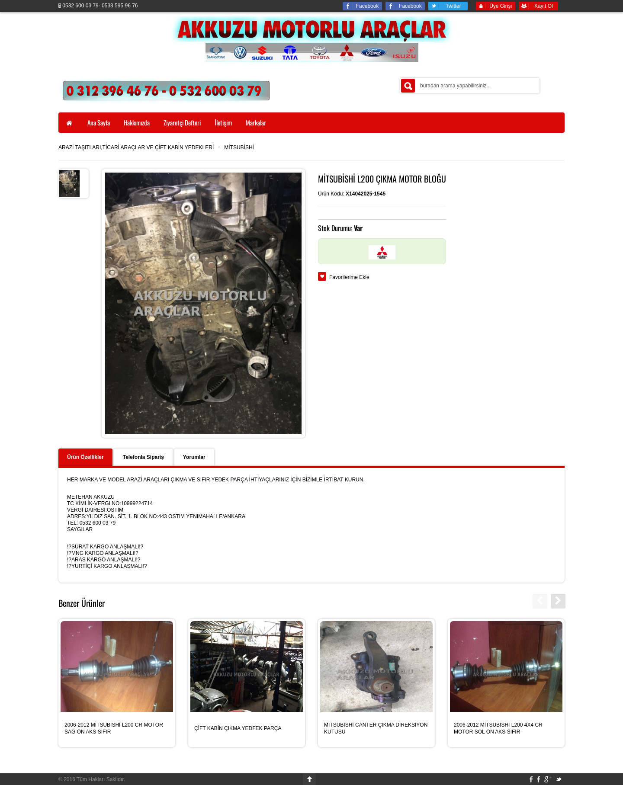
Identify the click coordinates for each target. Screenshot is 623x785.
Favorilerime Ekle (349, 277)
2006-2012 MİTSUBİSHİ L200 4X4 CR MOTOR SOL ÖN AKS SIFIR (498, 728)
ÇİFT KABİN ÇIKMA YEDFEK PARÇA (237, 728)
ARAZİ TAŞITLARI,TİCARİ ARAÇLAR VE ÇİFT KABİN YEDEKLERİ (136, 147)
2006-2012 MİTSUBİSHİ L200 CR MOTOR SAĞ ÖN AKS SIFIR (113, 728)
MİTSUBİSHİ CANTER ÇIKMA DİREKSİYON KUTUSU (375, 728)
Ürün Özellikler (85, 457)
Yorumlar (194, 457)
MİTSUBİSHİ (239, 147)
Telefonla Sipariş (143, 457)
